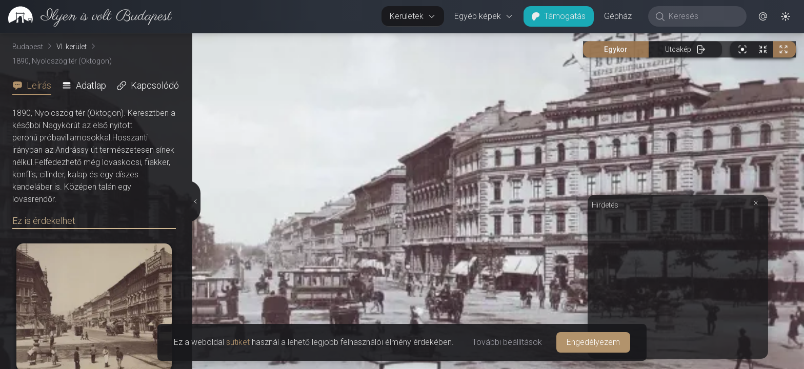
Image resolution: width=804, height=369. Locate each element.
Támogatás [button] (559, 16)
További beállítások (507, 342)
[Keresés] (703, 16)
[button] (763, 16)
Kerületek (413, 16)
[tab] (34, 85)
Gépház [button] (618, 16)
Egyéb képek (483, 16)
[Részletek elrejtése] (196, 201)
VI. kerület (71, 47)
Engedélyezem (593, 342)
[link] (86, 16)
